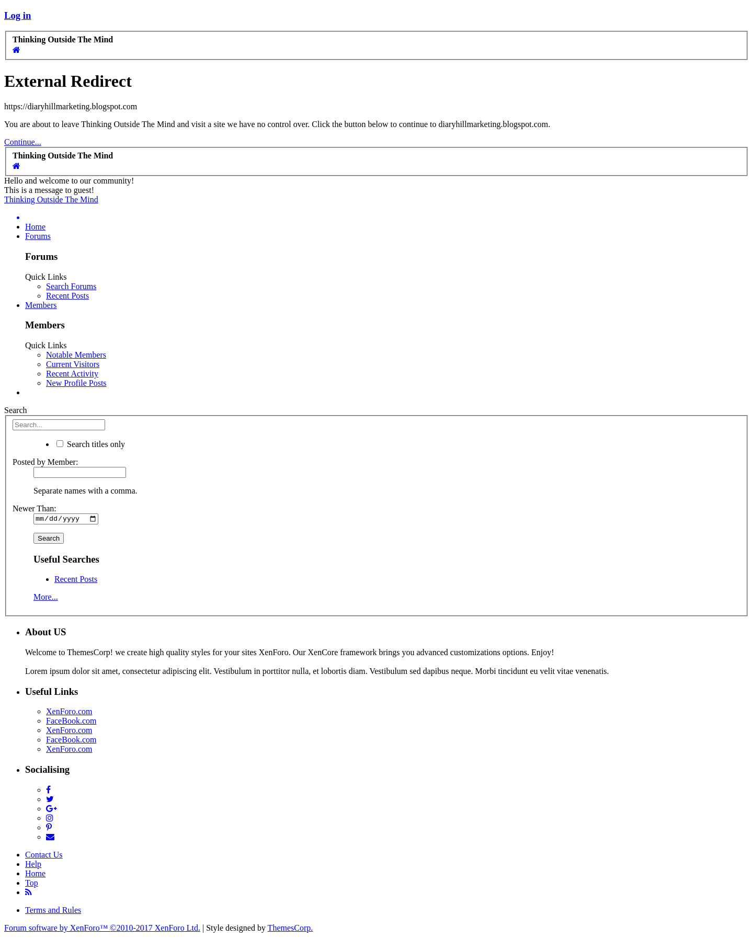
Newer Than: (34, 508)
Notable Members (76, 354)
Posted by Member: (45, 461)
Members (40, 305)
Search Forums (71, 286)
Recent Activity (72, 373)
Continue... (22, 142)
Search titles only (90, 444)
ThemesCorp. (290, 928)
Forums (38, 236)
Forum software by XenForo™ (102, 928)
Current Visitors (72, 364)
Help (33, 865)
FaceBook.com (71, 722)
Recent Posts (67, 295)
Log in (17, 15)
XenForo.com (69, 712)
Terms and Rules (53, 911)
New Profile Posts (76, 383)
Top (31, 883)
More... (45, 598)
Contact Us (44, 855)
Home (35, 226)
